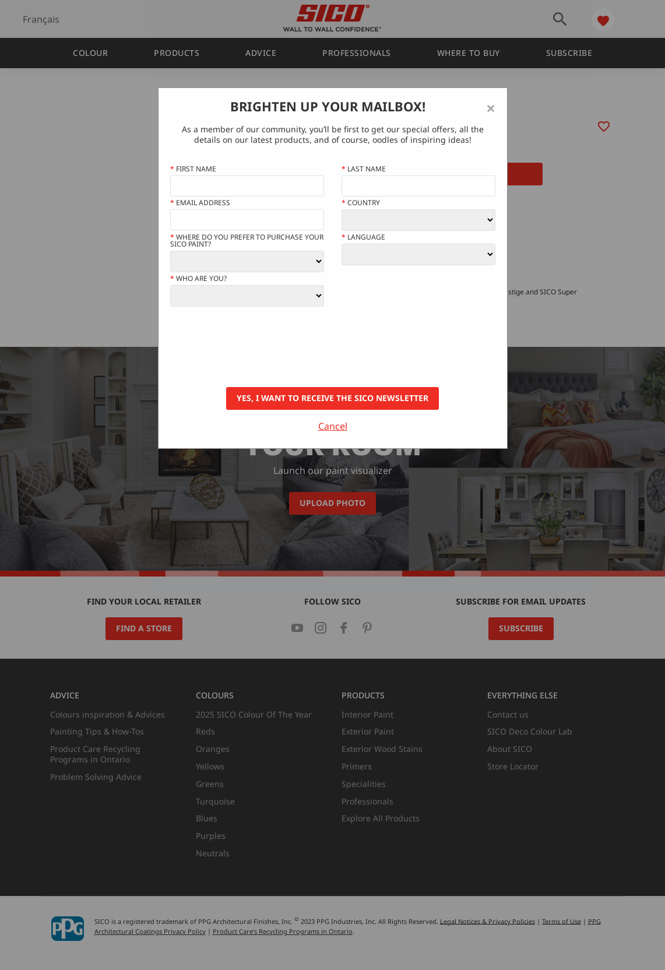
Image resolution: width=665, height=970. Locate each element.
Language (363, 237)
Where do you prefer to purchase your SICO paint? (246, 241)
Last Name (364, 169)
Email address (200, 202)
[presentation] (258, 347)
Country (361, 202)
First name (193, 169)
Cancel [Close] (332, 426)
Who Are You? (198, 278)
